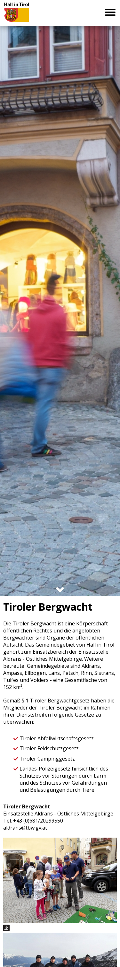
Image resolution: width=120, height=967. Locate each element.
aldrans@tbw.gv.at (25, 827)
